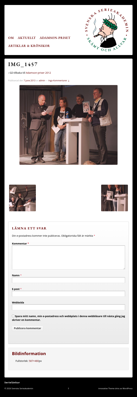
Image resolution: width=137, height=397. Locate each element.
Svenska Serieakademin (22, 392)
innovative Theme (106, 392)
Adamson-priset (55, 38)
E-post (16, 293)
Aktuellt (27, 38)
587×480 (34, 365)
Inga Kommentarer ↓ (59, 80)
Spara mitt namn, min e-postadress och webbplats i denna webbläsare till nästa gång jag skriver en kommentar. (68, 322)
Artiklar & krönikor (29, 46)
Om (11, 38)
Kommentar (20, 243)
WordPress (128, 392)
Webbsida (18, 306)
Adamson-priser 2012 (38, 72)
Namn (16, 279)
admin (42, 80)
